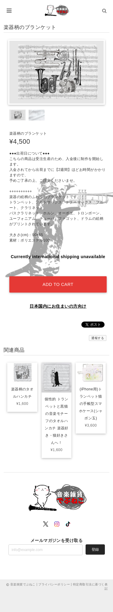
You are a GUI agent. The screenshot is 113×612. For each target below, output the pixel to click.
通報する (97, 338)
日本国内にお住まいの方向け (58, 306)
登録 (95, 549)
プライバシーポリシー (54, 584)
